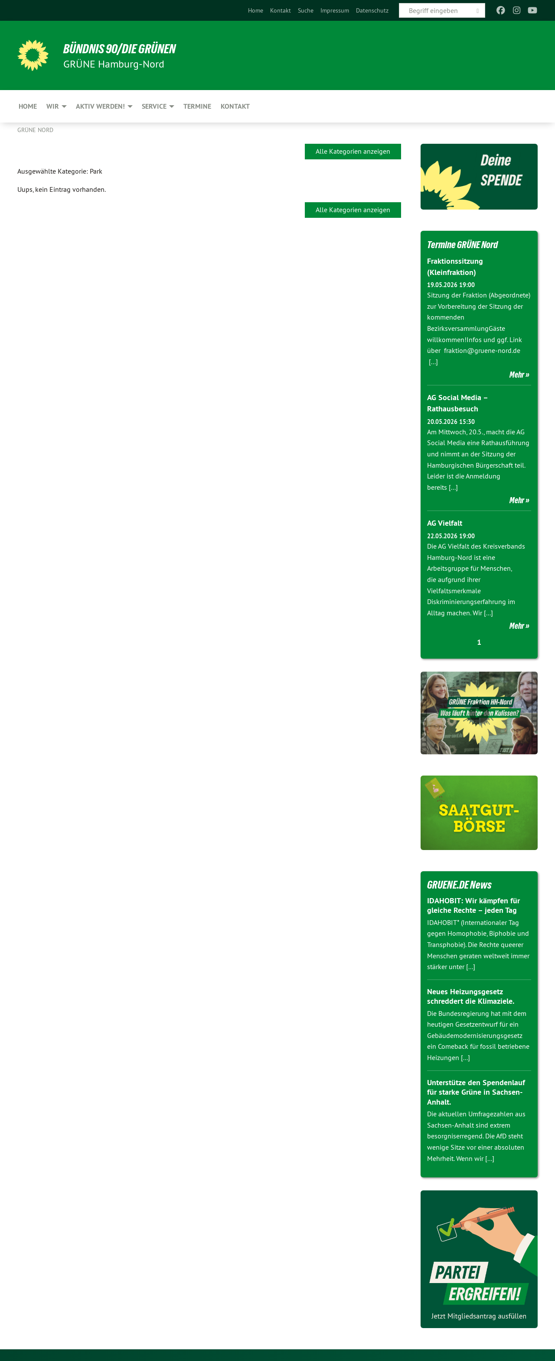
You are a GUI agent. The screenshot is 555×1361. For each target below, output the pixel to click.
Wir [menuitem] (52, 106)
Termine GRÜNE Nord (466, 244)
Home (255, 10)
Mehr (516, 374)
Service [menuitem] (154, 106)
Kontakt (280, 10)
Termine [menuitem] (197, 106)
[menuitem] (255, 10)
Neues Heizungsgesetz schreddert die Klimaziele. (470, 995)
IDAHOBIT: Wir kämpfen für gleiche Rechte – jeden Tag (473, 904)
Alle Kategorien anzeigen (353, 151)
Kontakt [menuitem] (235, 106)
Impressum (334, 10)
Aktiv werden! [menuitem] (100, 106)
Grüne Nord (35, 130)
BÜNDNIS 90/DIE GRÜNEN (124, 48)
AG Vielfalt (444, 522)
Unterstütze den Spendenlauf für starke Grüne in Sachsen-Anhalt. (476, 1091)
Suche (305, 10)
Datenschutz (372, 10)
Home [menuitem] (28, 106)
